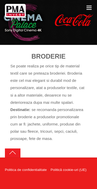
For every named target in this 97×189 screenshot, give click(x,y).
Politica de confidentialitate (26, 170)
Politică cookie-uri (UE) (68, 170)
